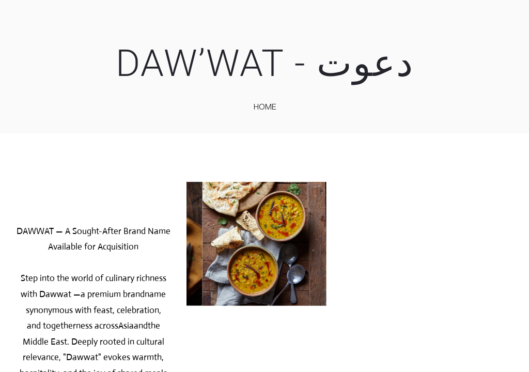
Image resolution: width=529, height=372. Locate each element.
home (265, 106)
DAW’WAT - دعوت (265, 63)
